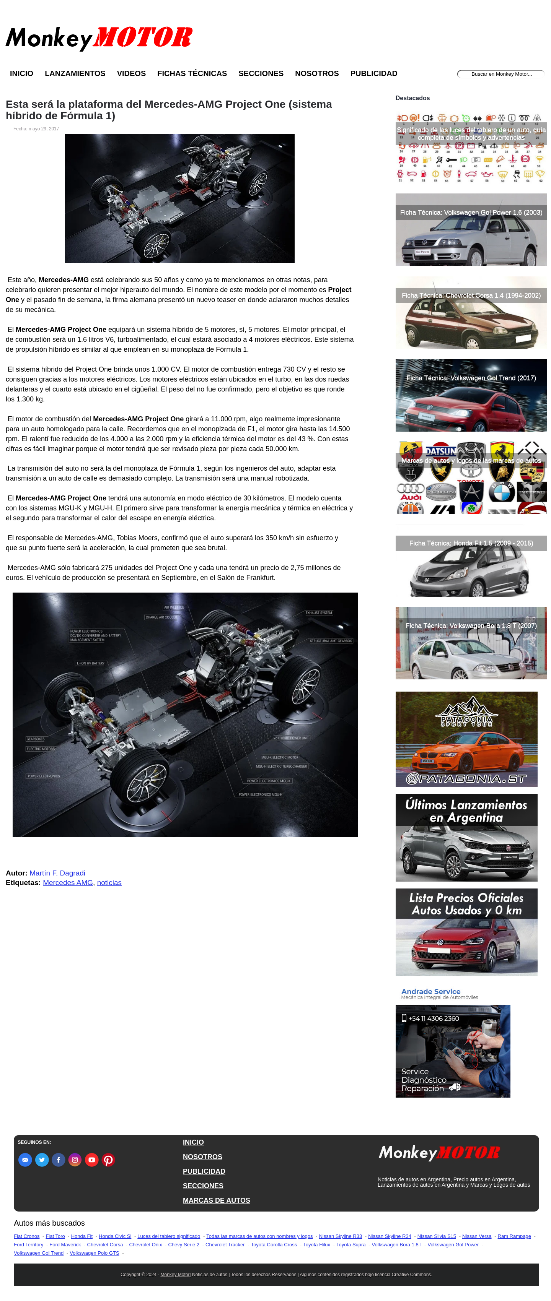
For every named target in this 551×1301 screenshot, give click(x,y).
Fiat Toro (55, 1236)
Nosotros (317, 73)
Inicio (21, 73)
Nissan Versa (477, 1236)
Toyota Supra (351, 1244)
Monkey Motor (175, 1274)
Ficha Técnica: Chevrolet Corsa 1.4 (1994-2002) (471, 295)
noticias (109, 883)
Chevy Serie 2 (183, 1244)
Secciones (261, 73)
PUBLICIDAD (204, 1171)
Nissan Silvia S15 (436, 1236)
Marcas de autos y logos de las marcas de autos (471, 460)
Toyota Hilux (316, 1244)
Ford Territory (28, 1244)
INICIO (193, 1142)
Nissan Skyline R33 (340, 1236)
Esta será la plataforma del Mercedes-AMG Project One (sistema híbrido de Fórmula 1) (169, 110)
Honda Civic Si (115, 1236)
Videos (131, 73)
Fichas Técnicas (192, 73)
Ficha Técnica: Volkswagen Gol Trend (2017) (471, 378)
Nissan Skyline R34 (389, 1236)
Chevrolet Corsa (105, 1244)
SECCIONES (203, 1186)
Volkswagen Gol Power (453, 1244)
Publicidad (374, 73)
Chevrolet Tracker (225, 1244)
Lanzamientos (75, 73)
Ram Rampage (514, 1236)
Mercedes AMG (68, 883)
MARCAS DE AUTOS (216, 1200)
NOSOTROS (202, 1157)
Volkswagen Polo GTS (94, 1253)
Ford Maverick (65, 1244)
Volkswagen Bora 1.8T (397, 1244)
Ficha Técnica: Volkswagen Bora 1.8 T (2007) (471, 625)
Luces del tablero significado (168, 1236)
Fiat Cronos (26, 1236)
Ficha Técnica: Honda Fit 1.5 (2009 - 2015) (471, 543)
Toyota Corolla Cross (274, 1244)
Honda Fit (82, 1236)
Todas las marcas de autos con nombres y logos (259, 1236)
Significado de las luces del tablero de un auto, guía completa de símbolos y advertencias (471, 133)
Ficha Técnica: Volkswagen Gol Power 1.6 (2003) (471, 212)
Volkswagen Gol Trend (39, 1253)
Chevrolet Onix (145, 1244)
